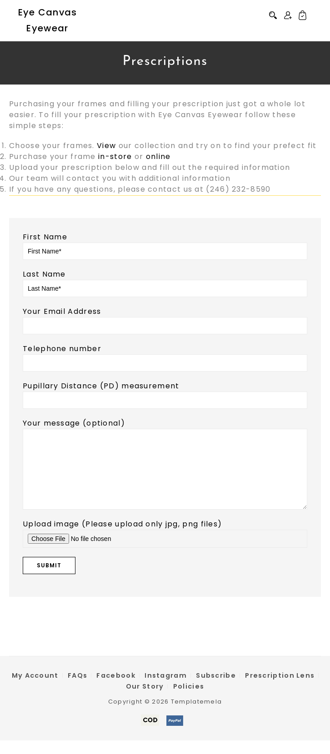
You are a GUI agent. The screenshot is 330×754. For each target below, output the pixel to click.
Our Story (145, 699)
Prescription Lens (280, 689)
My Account (35, 689)
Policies (188, 699)
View (106, 145)
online (158, 156)
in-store (115, 156)
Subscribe (216, 689)
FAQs (77, 689)
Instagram (166, 689)
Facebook (115, 689)
